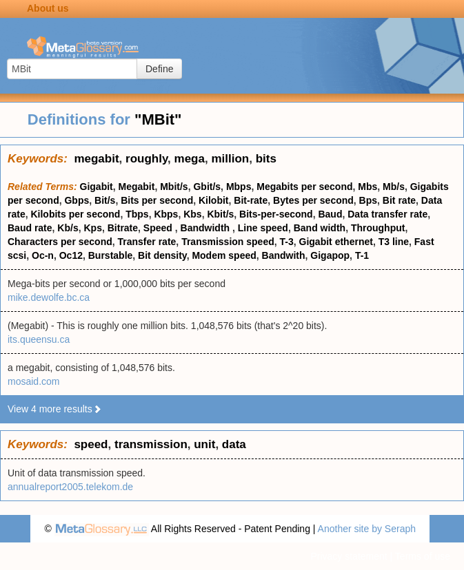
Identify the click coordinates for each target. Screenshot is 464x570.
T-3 (287, 241)
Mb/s (394, 186)
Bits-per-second (276, 214)
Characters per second (60, 241)
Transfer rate (147, 241)
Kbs (192, 214)
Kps (92, 227)
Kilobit (214, 200)
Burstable (110, 255)
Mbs (367, 186)
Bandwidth (206, 227)
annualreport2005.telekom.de (70, 486)
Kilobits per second (75, 214)
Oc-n (43, 255)
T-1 (362, 255)
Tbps (136, 214)
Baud (330, 214)
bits (266, 158)
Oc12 (71, 255)
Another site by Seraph (367, 528)
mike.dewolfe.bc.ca (49, 297)
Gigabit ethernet (336, 241)
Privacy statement (348, 556)
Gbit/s (207, 186)
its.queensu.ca (39, 339)
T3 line (394, 241)
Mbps (239, 186)
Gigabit (96, 186)
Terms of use (422, 556)
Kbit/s (220, 214)
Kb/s (67, 227)
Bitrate (123, 227)
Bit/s (104, 200)
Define (159, 68)
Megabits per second (304, 186)
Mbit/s (174, 186)
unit (204, 444)
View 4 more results (55, 408)
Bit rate (399, 200)
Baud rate (30, 227)
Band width (319, 227)
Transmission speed (227, 241)
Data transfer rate (387, 214)
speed (91, 444)
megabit (96, 158)
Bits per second (157, 200)
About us (48, 8)
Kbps (166, 214)
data (234, 444)
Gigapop (330, 255)
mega (189, 158)
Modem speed (224, 255)
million (230, 158)
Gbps (76, 200)
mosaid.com (33, 381)
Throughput (378, 227)
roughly (146, 158)
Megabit (137, 186)
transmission (151, 444)
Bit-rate (251, 200)
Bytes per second (313, 200)
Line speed (263, 227)
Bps (368, 200)
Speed (159, 227)
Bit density (162, 255)
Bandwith (283, 255)
